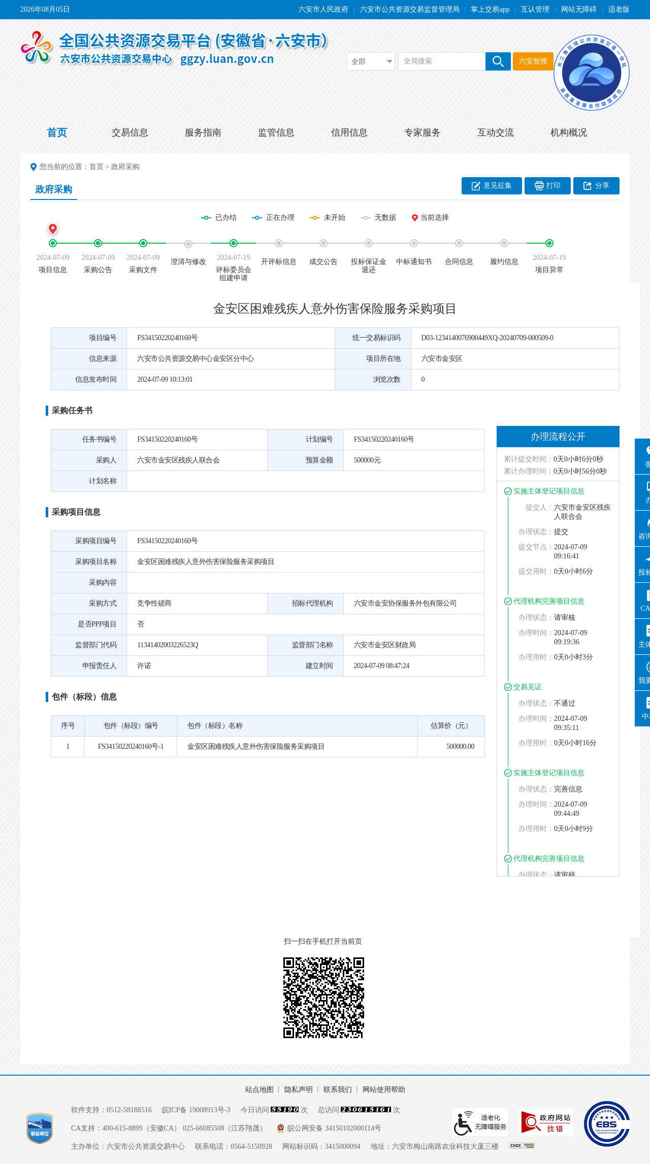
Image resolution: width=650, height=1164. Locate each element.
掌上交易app (490, 9)
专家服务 (422, 132)
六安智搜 (533, 61)
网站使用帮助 (384, 1089)
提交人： (540, 507)
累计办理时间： (529, 471)
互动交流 (495, 132)
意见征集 (497, 185)
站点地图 (259, 1089)
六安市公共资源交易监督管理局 (410, 9)
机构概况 (568, 132)
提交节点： (536, 547)
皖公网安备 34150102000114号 (334, 1128)
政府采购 (125, 167)
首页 (57, 132)
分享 (602, 185)
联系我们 (337, 1089)
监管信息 (276, 132)
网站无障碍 (579, 9)
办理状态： (536, 532)
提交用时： (536, 571)
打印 (553, 185)
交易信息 (130, 132)
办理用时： (536, 657)
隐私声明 (298, 1089)
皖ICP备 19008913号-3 (196, 1110)
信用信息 (349, 132)
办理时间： (536, 633)
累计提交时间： (529, 459)
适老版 (619, 9)
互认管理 (535, 9)
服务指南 (203, 132)
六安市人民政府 (323, 9)
